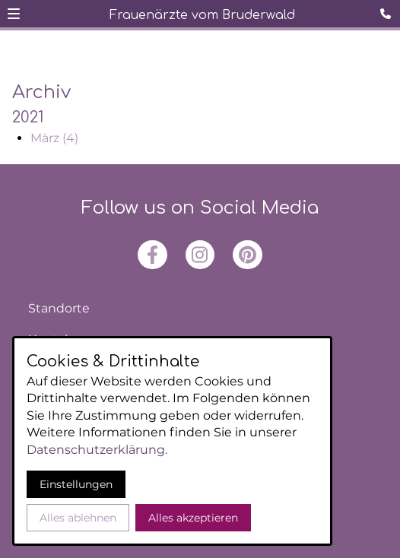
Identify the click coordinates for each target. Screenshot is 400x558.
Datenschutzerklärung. (97, 449)
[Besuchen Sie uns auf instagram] (200, 254)
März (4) (54, 138)
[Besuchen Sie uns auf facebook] (152, 254)
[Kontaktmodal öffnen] (388, 12)
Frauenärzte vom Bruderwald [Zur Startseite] (202, 15)
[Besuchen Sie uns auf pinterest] (247, 254)
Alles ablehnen (78, 518)
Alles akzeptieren (193, 518)
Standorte (59, 308)
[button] (13, 13)
